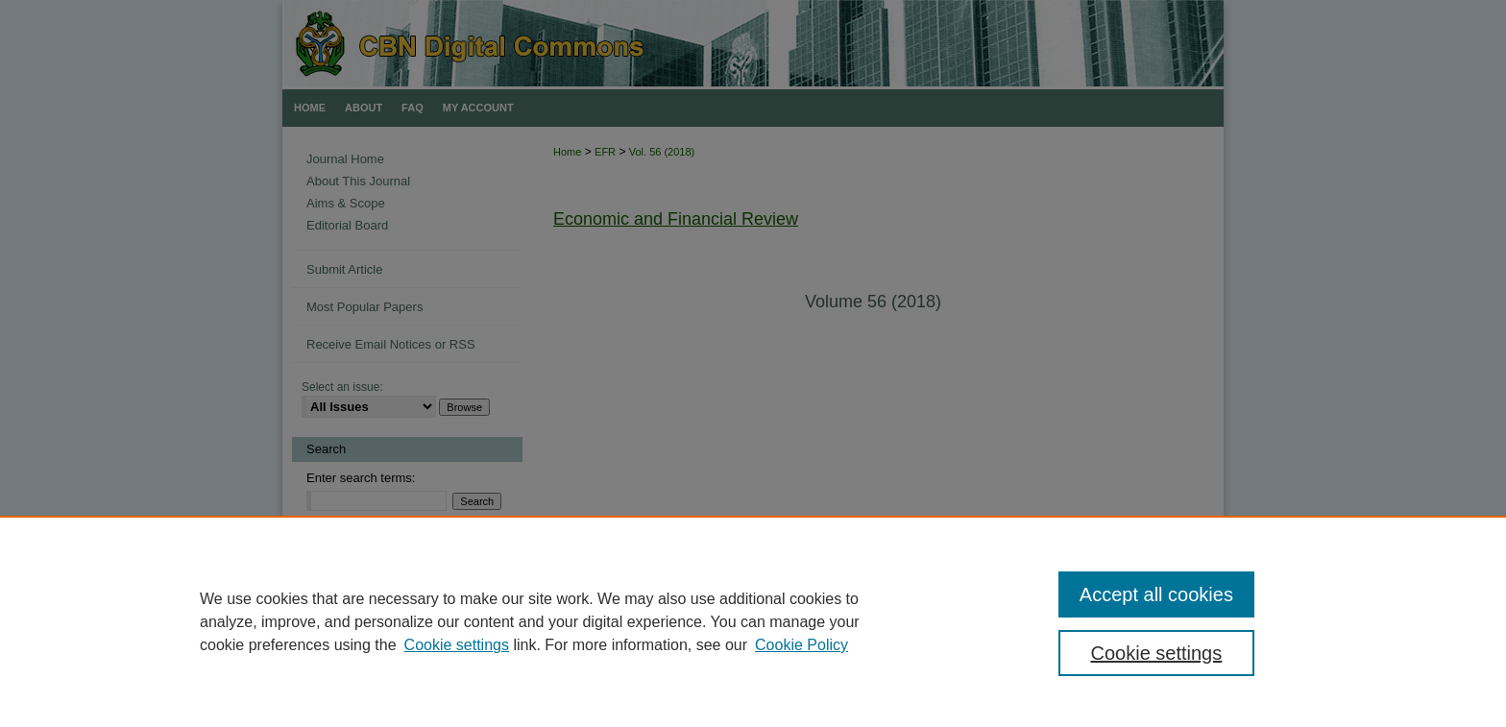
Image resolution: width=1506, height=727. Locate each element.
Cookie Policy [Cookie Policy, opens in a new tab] (801, 645)
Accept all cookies (1156, 594)
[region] (753, 621)
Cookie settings (456, 645)
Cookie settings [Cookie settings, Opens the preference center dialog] (1157, 653)
